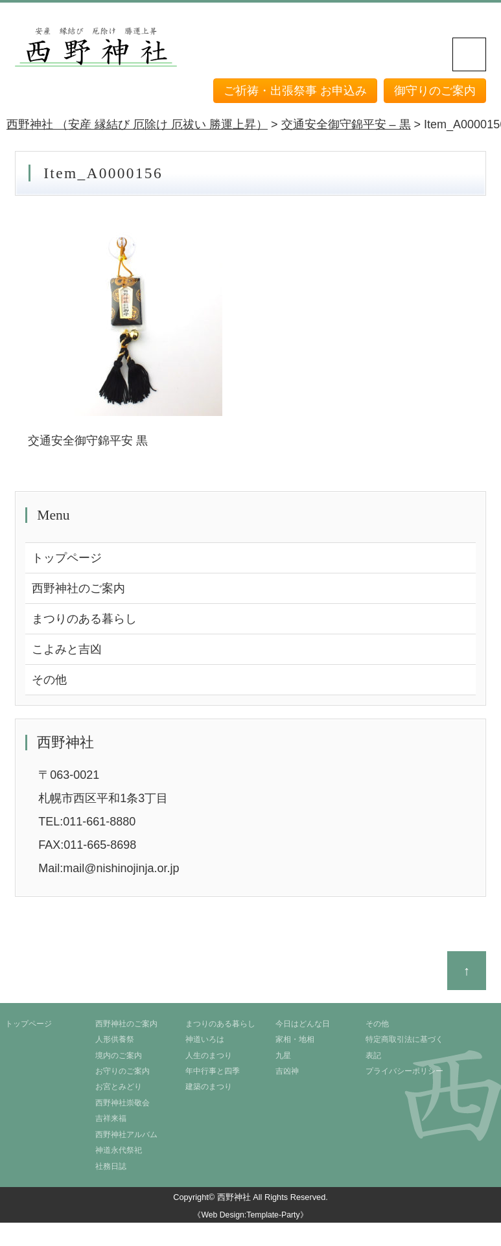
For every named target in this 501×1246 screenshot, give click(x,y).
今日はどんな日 (302, 1023)
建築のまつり (208, 1086)
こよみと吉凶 (67, 649)
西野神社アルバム (126, 1134)
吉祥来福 (110, 1118)
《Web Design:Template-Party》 (250, 1214)
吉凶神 (287, 1071)
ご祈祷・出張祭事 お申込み (295, 90)
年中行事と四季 (212, 1071)
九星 (283, 1055)
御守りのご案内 (435, 90)
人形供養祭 (114, 1039)
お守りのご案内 (122, 1071)
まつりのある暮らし (84, 618)
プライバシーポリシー (404, 1071)
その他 (49, 679)
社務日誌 (110, 1166)
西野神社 (234, 1197)
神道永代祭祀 (118, 1150)
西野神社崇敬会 (122, 1102)
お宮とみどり (118, 1086)
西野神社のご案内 (78, 588)
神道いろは (204, 1039)
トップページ (67, 557)
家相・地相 (294, 1039)
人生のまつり (208, 1055)
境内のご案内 (118, 1055)
